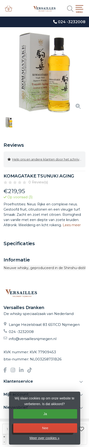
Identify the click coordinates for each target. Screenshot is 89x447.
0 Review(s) (38, 182)
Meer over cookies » (44, 438)
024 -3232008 (71, 22)
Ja (45, 414)
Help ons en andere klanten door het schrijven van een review (46, 159)
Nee (45, 428)
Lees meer (72, 225)
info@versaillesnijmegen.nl (32, 338)
